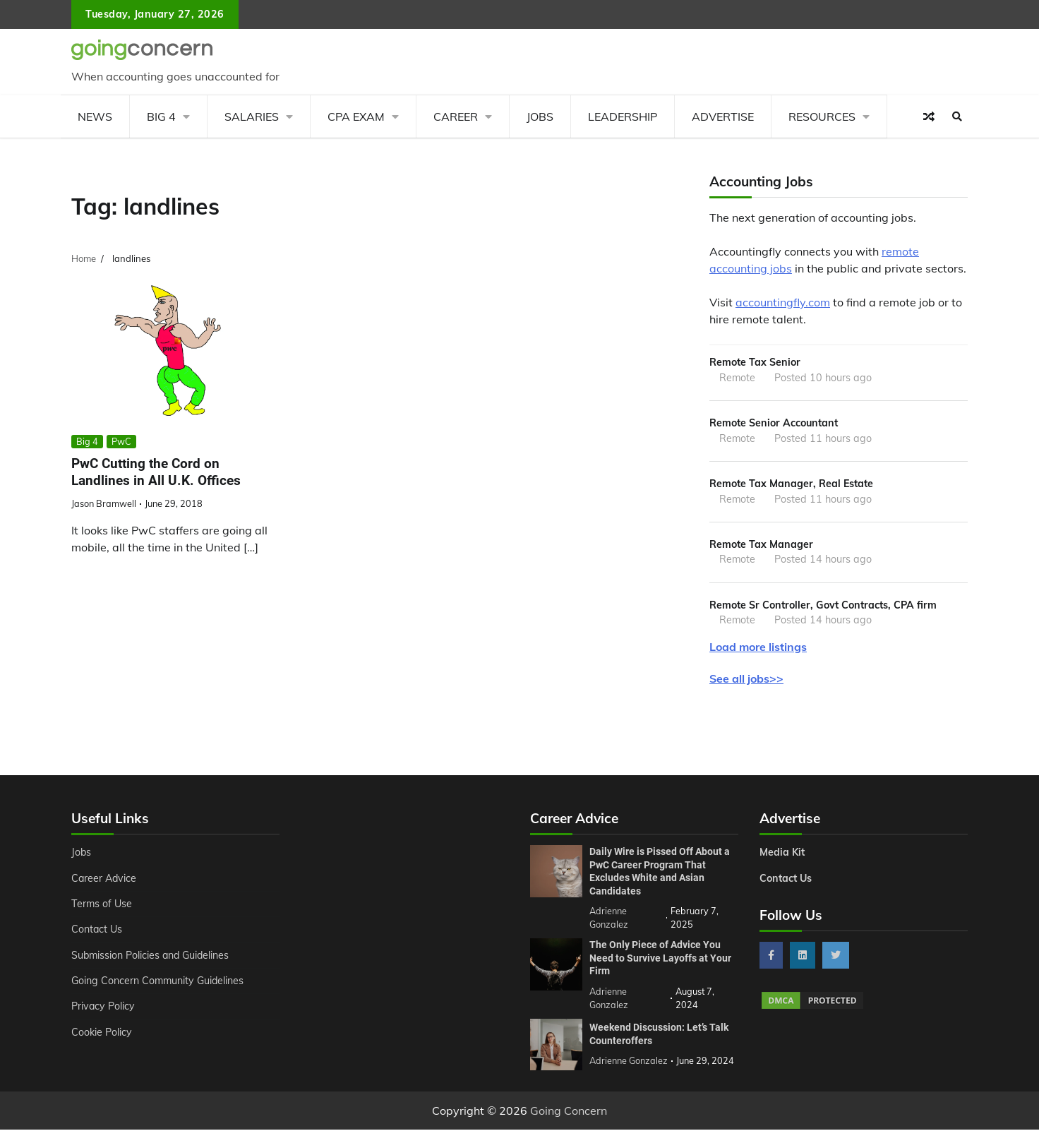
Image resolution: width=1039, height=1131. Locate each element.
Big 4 (161, 116)
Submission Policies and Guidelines (151, 956)
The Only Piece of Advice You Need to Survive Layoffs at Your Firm (660, 958)
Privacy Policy (103, 1007)
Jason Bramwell (103, 503)
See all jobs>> (746, 679)
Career (455, 116)
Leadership (622, 116)
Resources (821, 116)
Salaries (251, 116)
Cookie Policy (101, 1033)
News (95, 116)
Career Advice (104, 879)
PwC (121, 441)
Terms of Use (102, 904)
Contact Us (97, 930)
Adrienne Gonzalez (628, 1061)
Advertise (723, 116)
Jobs (540, 116)
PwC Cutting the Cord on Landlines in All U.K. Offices (156, 472)
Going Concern (568, 1112)
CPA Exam (356, 116)
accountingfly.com (782, 302)
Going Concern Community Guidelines (158, 981)
